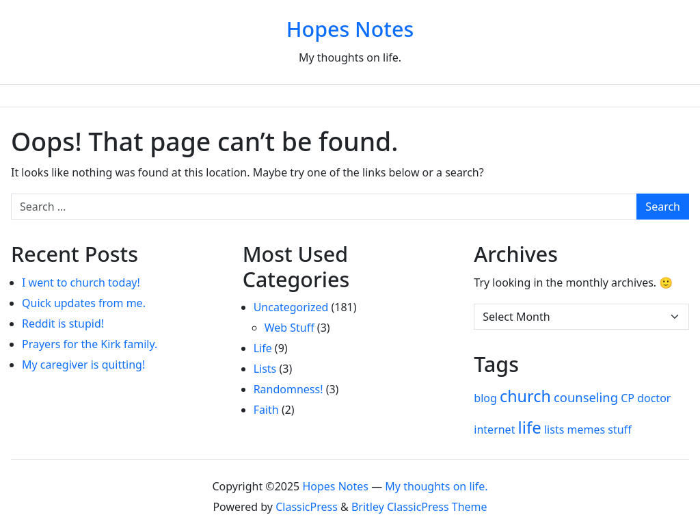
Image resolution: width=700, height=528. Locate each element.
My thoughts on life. (436, 486)
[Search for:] (324, 207)
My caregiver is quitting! (83, 364)
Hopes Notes (350, 28)
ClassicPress (306, 506)
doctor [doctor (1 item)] (654, 398)
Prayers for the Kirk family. (89, 344)
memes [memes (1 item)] (586, 429)
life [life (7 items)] (529, 427)
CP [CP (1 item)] (627, 398)
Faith (266, 409)
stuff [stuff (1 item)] (619, 429)
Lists (265, 368)
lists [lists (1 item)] (554, 429)
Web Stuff (289, 327)
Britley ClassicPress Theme (419, 506)
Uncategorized (291, 307)
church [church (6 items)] (525, 396)
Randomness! (288, 389)
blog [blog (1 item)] (485, 398)
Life (263, 348)
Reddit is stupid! (63, 323)
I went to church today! (81, 282)
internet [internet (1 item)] (494, 429)
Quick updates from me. (84, 303)
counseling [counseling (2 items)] (586, 397)
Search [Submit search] (662, 206)
